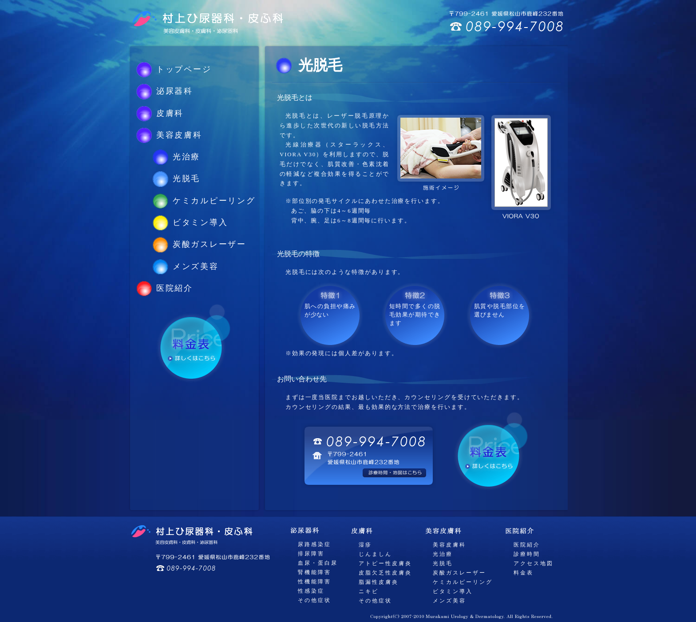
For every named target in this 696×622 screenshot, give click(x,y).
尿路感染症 (314, 544)
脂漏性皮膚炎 (379, 582)
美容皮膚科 (179, 135)
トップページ (183, 69)
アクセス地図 (534, 563)
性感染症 (311, 591)
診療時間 (527, 554)
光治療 (186, 156)
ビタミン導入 (200, 222)
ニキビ (369, 591)
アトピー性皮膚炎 (385, 563)
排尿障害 (311, 554)
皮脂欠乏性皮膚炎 (385, 573)
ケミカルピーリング (214, 200)
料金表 (524, 573)
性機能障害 (314, 581)
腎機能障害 (314, 572)
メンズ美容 (196, 266)
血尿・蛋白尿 (318, 563)
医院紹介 (174, 288)
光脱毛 (186, 178)
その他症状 (314, 600)
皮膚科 (170, 113)
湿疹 (365, 545)
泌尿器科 (174, 91)
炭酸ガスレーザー (209, 244)
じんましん (375, 554)
